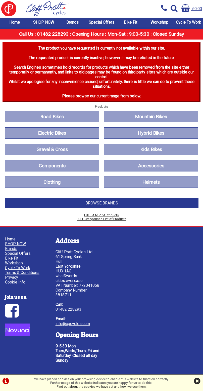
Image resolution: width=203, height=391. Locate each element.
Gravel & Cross (52, 150)
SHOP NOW (43, 22)
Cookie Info (15, 282)
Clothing (52, 182)
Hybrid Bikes (151, 133)
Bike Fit (130, 22)
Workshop (159, 22)
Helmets (151, 182)
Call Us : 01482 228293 (44, 34)
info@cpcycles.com (72, 324)
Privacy (11, 277)
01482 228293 (67, 309)
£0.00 (191, 8)
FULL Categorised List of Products (101, 219)
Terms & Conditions (22, 272)
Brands (72, 22)
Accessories (151, 166)
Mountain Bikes (151, 117)
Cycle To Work (188, 22)
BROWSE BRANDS (101, 203)
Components (52, 166)
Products (101, 107)
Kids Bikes (151, 150)
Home (14, 22)
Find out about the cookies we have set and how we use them (101, 386)
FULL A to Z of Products (101, 215)
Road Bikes (52, 117)
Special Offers (101, 22)
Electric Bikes (52, 133)
